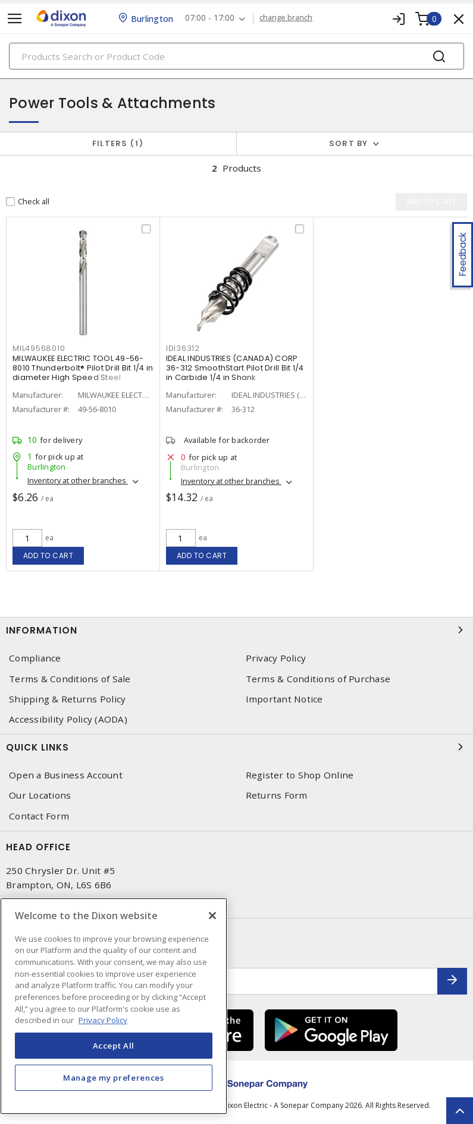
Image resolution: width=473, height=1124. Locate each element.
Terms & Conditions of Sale (70, 679)
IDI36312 (183, 348)
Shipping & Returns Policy (67, 699)
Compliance (35, 658)
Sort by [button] (348, 143)
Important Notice (284, 699)
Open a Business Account (66, 775)
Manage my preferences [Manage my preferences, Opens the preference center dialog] (113, 1077)
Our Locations (40, 795)
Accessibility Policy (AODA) (68, 719)
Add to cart (48, 555)
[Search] (236, 56)
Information (236, 630)
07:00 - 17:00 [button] (209, 18)
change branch (285, 18)
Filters (118, 143)
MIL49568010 (38, 348)
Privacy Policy (276, 658)
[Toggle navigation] (15, 18)
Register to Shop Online (300, 775)
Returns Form (277, 795)
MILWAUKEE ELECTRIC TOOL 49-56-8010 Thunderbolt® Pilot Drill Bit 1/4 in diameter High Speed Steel (82, 367)
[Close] (212, 916)
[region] (113, 1006)
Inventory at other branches (77, 480)
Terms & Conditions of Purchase (318, 679)
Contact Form (39, 816)
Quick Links (236, 746)
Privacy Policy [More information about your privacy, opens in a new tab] (103, 1020)
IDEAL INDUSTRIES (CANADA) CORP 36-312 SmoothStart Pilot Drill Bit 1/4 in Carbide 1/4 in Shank (235, 367)
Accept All (114, 1045)
